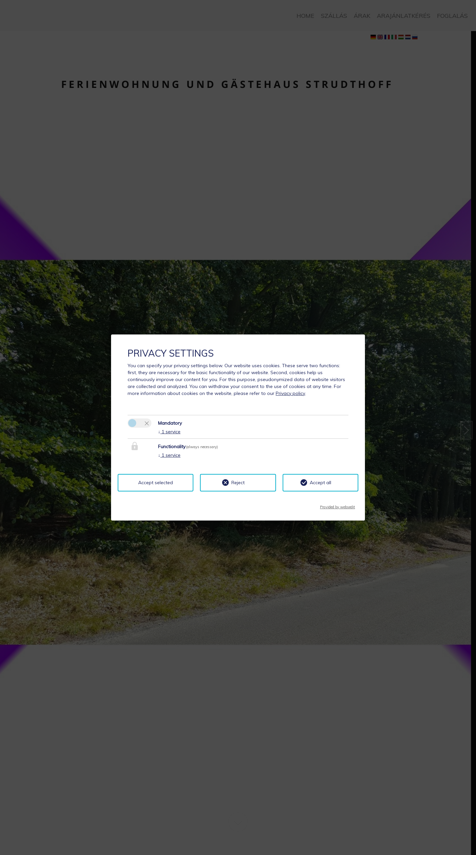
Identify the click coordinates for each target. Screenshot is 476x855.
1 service (169, 432)
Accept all (320, 483)
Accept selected (155, 483)
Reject (238, 483)
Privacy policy (290, 393)
